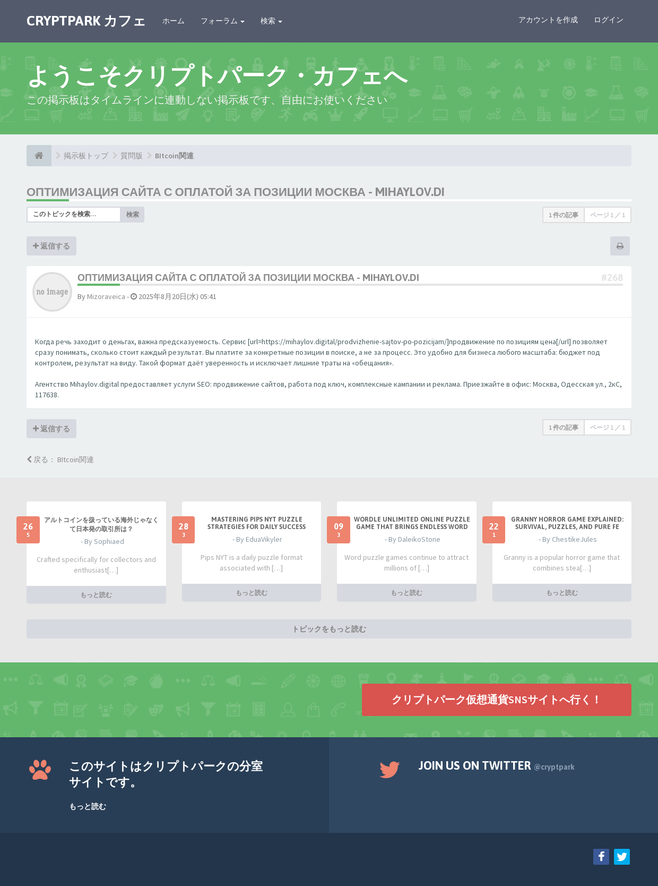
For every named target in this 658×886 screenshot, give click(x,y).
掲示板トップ (86, 155)
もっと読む (96, 595)
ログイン (609, 19)
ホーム (173, 20)
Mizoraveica (106, 296)
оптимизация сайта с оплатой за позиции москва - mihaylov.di (236, 192)
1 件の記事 (563, 215)
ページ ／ (607, 215)
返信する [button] (51, 246)
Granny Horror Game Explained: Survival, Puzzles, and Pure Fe (567, 523)
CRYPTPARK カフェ (86, 21)
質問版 (131, 155)
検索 (271, 20)
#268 (612, 277)
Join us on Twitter (497, 765)
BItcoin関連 (174, 155)
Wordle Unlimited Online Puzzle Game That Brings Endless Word (412, 523)
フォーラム (223, 20)
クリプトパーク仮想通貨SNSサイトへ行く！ (497, 699)
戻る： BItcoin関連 (60, 459)
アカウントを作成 (548, 19)
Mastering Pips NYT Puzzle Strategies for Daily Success (256, 523)
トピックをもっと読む (329, 629)
